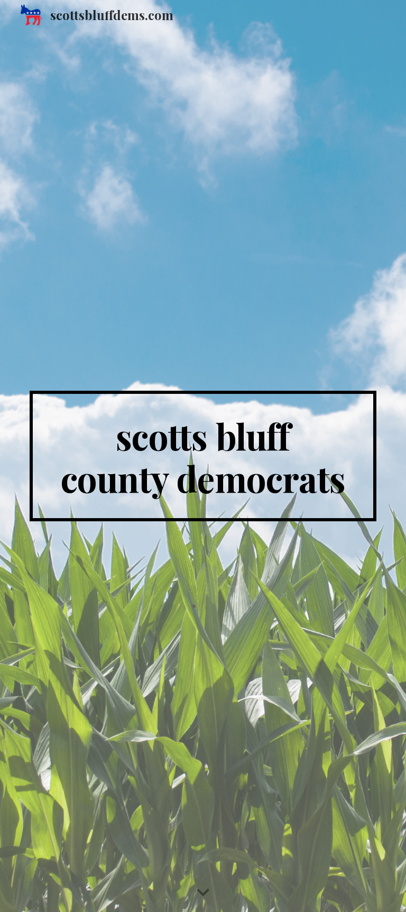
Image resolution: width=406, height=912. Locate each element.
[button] (203, 893)
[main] (203, 456)
